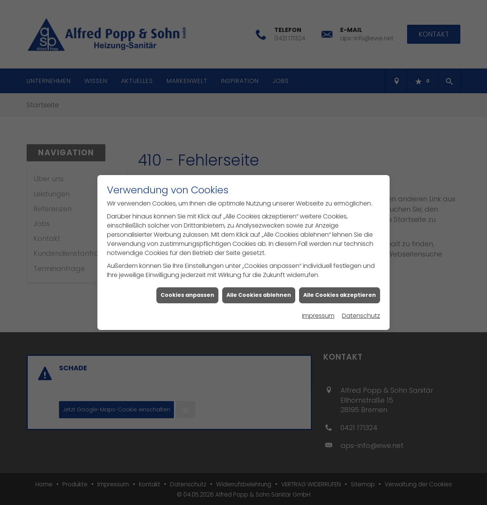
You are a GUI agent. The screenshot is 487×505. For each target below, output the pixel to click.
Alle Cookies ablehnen (258, 292)
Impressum (318, 312)
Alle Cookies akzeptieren (339, 292)
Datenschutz (361, 312)
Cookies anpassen (187, 292)
